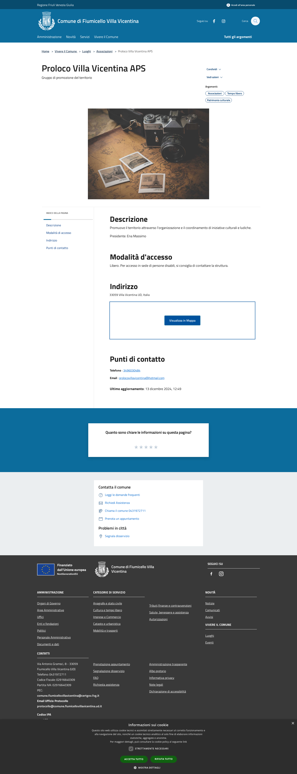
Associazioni (104, 51)
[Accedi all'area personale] (241, 5)
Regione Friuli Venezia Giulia (55, 5)
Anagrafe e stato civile (107, 603)
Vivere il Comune (66, 51)
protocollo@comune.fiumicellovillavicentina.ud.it (69, 706)
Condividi (214, 69)
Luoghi (86, 51)
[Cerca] (255, 21)
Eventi (209, 642)
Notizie (209, 603)
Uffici (40, 617)
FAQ (95, 678)
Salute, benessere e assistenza (169, 612)
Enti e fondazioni (48, 623)
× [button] (292, 723)
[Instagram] (221, 20)
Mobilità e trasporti (105, 630)
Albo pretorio (157, 671)
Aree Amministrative (50, 610)
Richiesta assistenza (106, 684)
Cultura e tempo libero (107, 610)
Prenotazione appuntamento (111, 664)
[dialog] (148, 746)
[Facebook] (212, 20)
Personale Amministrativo (54, 637)
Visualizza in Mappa (182, 320)
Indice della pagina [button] (57, 213)
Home (45, 51)
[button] (148, 767)
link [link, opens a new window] (185, 741)
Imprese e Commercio (107, 617)
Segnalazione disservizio (108, 671)
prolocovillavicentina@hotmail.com (141, 378)
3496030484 (131, 370)
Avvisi (209, 617)
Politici (41, 630)
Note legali (156, 684)
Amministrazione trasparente (168, 664)
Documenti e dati (48, 644)
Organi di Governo (48, 603)
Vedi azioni (215, 77)
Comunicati (212, 610)
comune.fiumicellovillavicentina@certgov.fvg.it (68, 695)
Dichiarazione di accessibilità (167, 691)
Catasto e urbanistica (106, 623)
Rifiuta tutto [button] (164, 759)
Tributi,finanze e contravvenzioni (170, 605)
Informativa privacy (161, 678)
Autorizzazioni (158, 619)
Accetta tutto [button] (133, 759)
